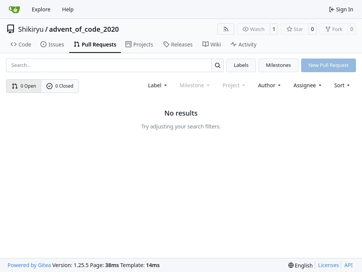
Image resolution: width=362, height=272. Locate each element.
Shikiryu (31, 29)
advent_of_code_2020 (84, 29)
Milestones (278, 65)
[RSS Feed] (226, 29)
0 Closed (60, 86)
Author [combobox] (270, 85)
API (348, 265)
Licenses (328, 265)
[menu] (343, 85)
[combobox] (158, 85)
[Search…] (217, 65)
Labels (241, 65)
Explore (41, 9)
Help (68, 9)
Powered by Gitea (29, 265)
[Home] (14, 9)
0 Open (24, 86)
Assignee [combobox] (308, 85)
